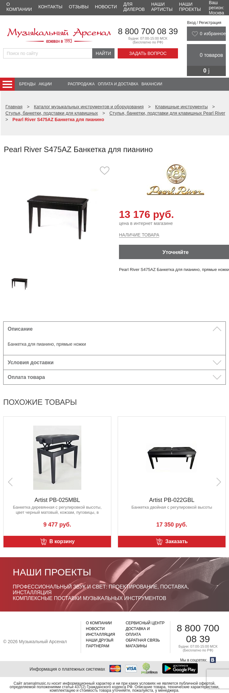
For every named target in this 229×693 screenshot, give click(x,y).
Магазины (136, 646)
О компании (19, 7)
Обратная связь (143, 640)
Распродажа (81, 84)
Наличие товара (139, 234)
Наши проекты (190, 7)
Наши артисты (162, 7)
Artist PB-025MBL (172, 500)
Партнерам (97, 646)
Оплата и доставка (118, 84)
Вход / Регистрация (204, 22)
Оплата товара (26, 377)
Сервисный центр (145, 623)
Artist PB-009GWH (57, 500)
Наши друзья (99, 640)
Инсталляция (100, 634)
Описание (20, 329)
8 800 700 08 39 (148, 31)
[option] (58, 215)
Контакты (50, 6)
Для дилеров (134, 7)
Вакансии (152, 84)
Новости (106, 6)
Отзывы (79, 6)
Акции (45, 84)
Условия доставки (31, 362)
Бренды (27, 84)
